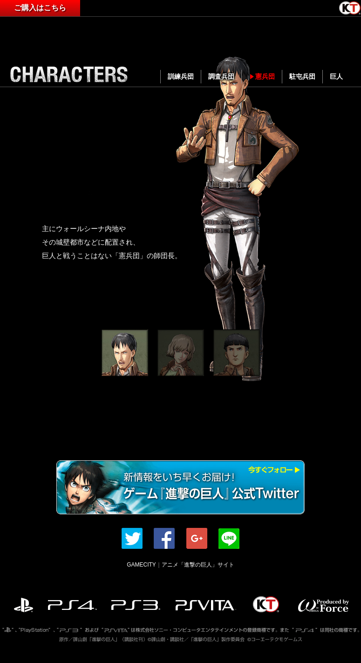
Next (339, 206)
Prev (21, 206)
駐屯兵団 (302, 76)
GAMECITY (141, 564)
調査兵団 (221, 76)
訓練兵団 (181, 76)
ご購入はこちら (40, 8)
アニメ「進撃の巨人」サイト (198, 564)
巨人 (336, 76)
